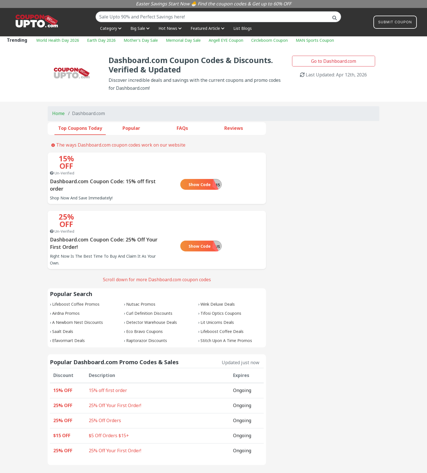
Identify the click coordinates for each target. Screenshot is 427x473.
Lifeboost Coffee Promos (76, 274)
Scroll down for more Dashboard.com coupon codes (157, 250)
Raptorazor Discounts (146, 311)
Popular (131, 128)
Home (58, 113)
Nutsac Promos (140, 274)
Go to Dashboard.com (333, 61)
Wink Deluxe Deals (217, 274)
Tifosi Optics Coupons (220, 283)
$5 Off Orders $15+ (109, 406)
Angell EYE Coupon (226, 40)
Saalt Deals (62, 302)
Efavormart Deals (68, 311)
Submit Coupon (395, 23)
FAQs (182, 128)
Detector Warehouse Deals (151, 292)
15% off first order (108, 361)
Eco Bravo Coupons (144, 302)
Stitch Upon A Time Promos (226, 311)
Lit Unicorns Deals (217, 292)
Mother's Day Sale (141, 40)
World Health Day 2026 (57, 40)
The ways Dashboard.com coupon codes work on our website (118, 145)
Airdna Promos (66, 283)
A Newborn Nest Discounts (77, 292)
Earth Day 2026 (101, 40)
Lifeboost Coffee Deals (222, 302)
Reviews (233, 128)
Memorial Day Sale (183, 40)
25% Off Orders (105, 391)
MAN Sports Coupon (315, 40)
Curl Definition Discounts (149, 283)
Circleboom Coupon (269, 40)
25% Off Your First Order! (115, 376)
